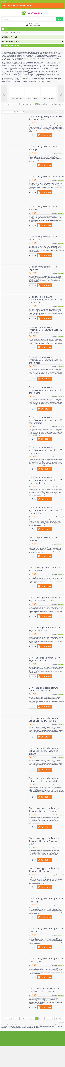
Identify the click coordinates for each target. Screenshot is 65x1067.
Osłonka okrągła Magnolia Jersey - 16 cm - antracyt (45, 118)
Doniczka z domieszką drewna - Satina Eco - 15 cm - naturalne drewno (44, 745)
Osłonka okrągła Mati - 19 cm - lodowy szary (44, 237)
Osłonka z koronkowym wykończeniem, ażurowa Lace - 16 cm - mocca (45, 357)
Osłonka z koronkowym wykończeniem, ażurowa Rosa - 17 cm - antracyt (46, 507)
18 (49, 104)
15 (40, 104)
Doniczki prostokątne (48, 98)
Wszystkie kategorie (10, 29)
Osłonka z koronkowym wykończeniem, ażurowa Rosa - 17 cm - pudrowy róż (46, 447)
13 (33, 104)
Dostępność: (54, 123)
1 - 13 (7, 104)
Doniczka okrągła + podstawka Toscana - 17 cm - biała (44, 863)
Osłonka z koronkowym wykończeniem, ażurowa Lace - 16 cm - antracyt (45, 417)
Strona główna (5, 32)
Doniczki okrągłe (32, 98)
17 (46, 104)
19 (52, 104)
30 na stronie (20, 112)
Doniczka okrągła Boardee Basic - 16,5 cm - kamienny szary (45, 595)
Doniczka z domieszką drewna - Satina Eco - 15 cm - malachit (44, 774)
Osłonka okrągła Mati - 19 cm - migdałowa (44, 267)
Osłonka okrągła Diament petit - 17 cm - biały (46, 893)
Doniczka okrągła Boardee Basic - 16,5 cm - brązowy (45, 625)
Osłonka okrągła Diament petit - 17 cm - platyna (46, 953)
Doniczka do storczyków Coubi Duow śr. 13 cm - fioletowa (44, 982)
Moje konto (4, 1)
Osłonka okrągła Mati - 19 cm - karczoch (44, 207)
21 (59, 104)
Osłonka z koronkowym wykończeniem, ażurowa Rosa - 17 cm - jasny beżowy (46, 477)
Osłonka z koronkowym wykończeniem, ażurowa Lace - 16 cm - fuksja (45, 328)
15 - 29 (61, 107)
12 (30, 104)
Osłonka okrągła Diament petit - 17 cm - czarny (46, 923)
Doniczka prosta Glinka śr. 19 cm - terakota (45, 535)
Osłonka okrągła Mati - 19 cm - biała (44, 177)
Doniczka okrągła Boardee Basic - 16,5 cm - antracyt (45, 654)
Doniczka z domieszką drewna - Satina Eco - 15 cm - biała (44, 684)
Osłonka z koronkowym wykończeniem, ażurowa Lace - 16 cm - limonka (45, 298)
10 (23, 104)
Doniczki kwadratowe (16, 98)
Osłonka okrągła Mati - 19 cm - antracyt (44, 147)
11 (27, 104)
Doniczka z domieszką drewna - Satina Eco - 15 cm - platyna (44, 714)
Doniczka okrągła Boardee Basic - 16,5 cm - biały (45, 565)
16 (43, 104)
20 (56, 104)
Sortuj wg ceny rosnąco (9, 112)
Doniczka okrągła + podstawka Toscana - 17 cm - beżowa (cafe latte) (44, 834)
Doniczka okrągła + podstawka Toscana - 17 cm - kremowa (44, 803)
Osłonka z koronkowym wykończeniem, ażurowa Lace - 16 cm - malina (45, 387)
